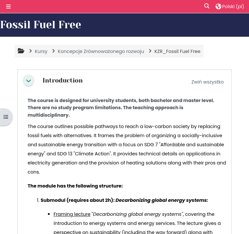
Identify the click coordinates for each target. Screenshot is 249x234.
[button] (207, 6)
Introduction (62, 80)
